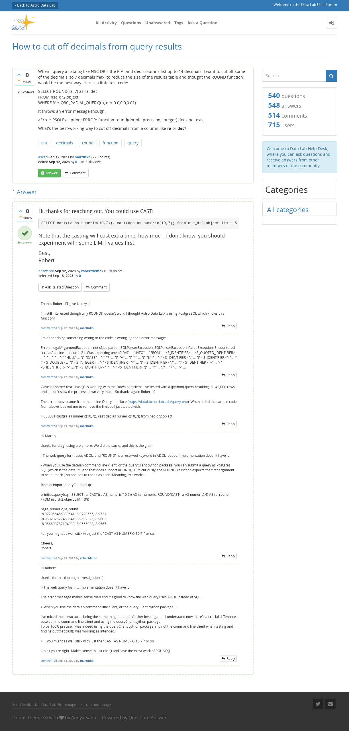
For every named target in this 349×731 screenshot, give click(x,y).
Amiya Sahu (83, 717)
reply (230, 325)
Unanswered (157, 22)
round (88, 143)
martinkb (83, 157)
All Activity (106, 22)
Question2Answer (147, 717)
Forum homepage (95, 704)
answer (52, 173)
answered (46, 271)
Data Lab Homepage (58, 704)
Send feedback (24, 704)
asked (43, 157)
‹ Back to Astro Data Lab (35, 5)
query (132, 143)
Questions (131, 22)
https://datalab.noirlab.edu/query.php (158, 401)
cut (44, 143)
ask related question (62, 287)
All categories (288, 209)
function (111, 143)
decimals (64, 143)
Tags (178, 22)
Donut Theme (27, 717)
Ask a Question (202, 22)
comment (77, 173)
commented (49, 328)
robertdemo (91, 271)
